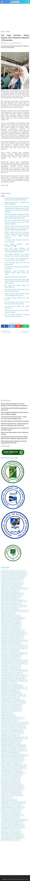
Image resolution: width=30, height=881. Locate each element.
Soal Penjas (17, 785)
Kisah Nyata (14, 690)
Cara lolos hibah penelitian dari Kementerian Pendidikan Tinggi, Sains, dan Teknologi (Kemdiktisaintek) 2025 (17, 250)
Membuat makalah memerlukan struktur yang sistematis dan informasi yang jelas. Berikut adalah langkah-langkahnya (17, 216)
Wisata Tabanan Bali (17, 837)
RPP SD (10, 757)
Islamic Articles (6, 675)
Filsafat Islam (5, 638)
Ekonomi (19, 630)
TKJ (14, 820)
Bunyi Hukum (5, 611)
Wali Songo (4, 830)
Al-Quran (4, 578)
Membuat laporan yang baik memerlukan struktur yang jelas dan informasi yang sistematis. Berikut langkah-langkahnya (17, 228)
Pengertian (16, 740)
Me (10, 713)
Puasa (3, 752)
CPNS (12, 621)
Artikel (18, 583)
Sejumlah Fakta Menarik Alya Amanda (15, 277)
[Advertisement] (15, 19)
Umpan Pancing (17, 825)
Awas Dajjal (5, 588)
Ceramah (4, 613)
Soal (3, 777)
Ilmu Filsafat (5, 655)
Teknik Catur (5, 795)
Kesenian (22, 680)
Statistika (19, 787)
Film (3, 635)
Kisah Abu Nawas (6, 685)
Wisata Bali (15, 832)
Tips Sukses (14, 817)
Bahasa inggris (5, 596)
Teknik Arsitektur (13, 792)
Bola (8, 608)
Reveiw (3, 757)
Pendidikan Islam (6, 737)
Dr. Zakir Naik (5, 625)
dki (18, 621)
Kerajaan (4, 680)
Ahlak (3, 573)
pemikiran (4, 735)
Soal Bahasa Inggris (13, 777)
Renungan (14, 755)
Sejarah (17, 762)
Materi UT (4, 713)
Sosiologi (4, 787)
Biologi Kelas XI (5, 606)
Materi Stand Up (15, 710)
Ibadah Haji (4, 653)
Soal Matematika (6, 785)
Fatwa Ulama (21, 633)
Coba (17, 616)
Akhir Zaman (21, 573)
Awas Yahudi (5, 591)
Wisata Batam (17, 834)
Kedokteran (19, 678)
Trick (9, 825)
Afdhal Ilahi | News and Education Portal (19, 879)
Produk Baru (13, 750)
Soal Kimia (14, 782)
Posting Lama (25, 331)
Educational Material (7, 630)
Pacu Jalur (4, 730)
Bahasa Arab (5, 593)
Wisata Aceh (14, 830)
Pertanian (4, 747)
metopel (19, 718)
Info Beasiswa (21, 663)
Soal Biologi (5, 780)
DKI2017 (3, 623)
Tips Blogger (13, 812)
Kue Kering (13, 695)
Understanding (5, 827)
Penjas (3, 742)
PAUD (20, 732)
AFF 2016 (21, 571)
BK (2, 608)
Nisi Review (11, 725)
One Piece (12, 727)
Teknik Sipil (19, 807)
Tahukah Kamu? (17, 790)
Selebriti (4, 767)
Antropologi (5, 581)
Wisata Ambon (5, 832)
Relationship (5, 755)
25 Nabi (3, 571)
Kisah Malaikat (5, 688)
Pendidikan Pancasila (19, 737)
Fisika (13, 640)
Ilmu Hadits (5, 658)
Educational (15, 628)
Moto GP (15, 723)
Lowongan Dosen (6, 700)
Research (23, 755)
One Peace (4, 727)
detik (7, 185)
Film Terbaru (10, 635)
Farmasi (4, 633)
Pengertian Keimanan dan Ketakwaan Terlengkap (15, 421)
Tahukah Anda (5, 790)
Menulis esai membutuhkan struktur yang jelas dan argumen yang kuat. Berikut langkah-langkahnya (17, 222)
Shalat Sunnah (5, 770)
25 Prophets (12, 571)
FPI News (4, 643)
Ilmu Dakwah (22, 653)
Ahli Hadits (11, 573)
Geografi (4, 645)
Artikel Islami (5, 586)
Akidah (3, 576)
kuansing (4, 695)
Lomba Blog (5, 698)
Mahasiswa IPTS (18, 700)
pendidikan (13, 735)
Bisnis (22, 606)
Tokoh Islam (5, 822)
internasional (5, 670)
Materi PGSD (5, 710)
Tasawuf (4, 792)
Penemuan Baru (6, 740)
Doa (11, 623)
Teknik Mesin (5, 805)
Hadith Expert (21, 645)
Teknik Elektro (16, 795)
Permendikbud (20, 745)
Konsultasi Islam (6, 693)
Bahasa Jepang (5, 598)
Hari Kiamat (22, 648)
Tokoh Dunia (22, 820)
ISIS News (4, 673)
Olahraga (20, 725)
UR (13, 827)
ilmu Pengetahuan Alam (20, 660)
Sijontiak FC (16, 770)
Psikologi (21, 750)
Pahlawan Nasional (16, 730)
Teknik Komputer (6, 802)
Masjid (21, 703)
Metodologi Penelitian (7, 718)
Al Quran (20, 576)
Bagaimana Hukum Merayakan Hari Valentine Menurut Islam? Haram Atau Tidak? (17, 272)
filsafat (20, 635)
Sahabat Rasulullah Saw (8, 760)
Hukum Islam (13, 650)
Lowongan (14, 698)
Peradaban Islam (13, 742)
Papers (13, 732)
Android (12, 578)
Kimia (13, 683)
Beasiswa (15, 598)
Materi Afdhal (16, 705)
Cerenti (12, 613)
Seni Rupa (21, 767)
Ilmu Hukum (14, 658)
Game (10, 643)
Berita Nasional (6, 603)
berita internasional (18, 601)
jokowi (15, 675)
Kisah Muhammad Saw (18, 688)
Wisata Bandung (6, 834)
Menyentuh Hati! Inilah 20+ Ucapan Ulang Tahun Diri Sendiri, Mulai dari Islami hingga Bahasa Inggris (17, 281)
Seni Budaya (13, 767)
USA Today (20, 827)
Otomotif (20, 727)
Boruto (15, 608)
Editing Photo (5, 628)
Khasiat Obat (5, 683)
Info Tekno (14, 668)
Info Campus (5, 665)
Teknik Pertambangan (7, 807)
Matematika (5, 705)
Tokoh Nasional (16, 822)
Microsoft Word (6, 720)
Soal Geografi (5, 782)
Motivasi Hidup (5, 723)
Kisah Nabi (4, 690)
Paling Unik (4, 732)
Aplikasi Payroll (16, 581)
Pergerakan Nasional (7, 745)
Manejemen (14, 703)
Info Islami (14, 665)
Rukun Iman (19, 757)
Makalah (4, 703)
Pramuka (4, 750)
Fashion (12, 633)
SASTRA (20, 760)
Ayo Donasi (14, 591)
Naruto (3, 725)
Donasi (17, 623)
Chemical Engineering (7, 616)
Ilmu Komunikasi (6, 660)
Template (4, 812)
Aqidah (3, 583)
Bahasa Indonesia (16, 593)
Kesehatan (13, 680)
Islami (11, 673)
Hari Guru (12, 648)
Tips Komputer (16, 815)
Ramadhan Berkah (12, 752)
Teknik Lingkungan (18, 802)
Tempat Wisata (15, 810)
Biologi (16, 603)
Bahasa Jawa (16, 596)
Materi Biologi (5, 708)
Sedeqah (9, 762)
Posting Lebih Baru (6, 331)
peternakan (14, 747)
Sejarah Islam (19, 765)
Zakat (16, 839)
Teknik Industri (5, 797)
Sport (11, 787)
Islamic (18, 673)
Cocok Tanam (5, 618)
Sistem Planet (16, 775)
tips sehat (4, 817)
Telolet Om (4, 810)
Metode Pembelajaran (7, 715)
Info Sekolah (5, 668)
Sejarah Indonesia (6, 765)
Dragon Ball (15, 625)
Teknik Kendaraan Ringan (8, 800)
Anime (19, 578)
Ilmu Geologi (15, 655)
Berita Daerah (5, 601)
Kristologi (17, 693)
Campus (14, 611)
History (4, 650)
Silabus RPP (18, 772)
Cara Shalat (23, 611)
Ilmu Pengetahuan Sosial (8, 663)
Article (11, 583)
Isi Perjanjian (21, 670)
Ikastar (13, 653)
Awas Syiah (22, 588)
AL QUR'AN (11, 576)
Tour (3, 825)
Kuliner (21, 695)
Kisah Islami (17, 685)
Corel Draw (5, 621)
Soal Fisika (14, 780)
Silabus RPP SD (5, 775)
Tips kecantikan (6, 815)
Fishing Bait (5, 640)
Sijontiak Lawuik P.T (7, 772)
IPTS (13, 670)
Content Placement (17, 618)
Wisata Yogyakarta (6, 839)
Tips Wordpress (6, 820)
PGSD (21, 747)
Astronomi (16, 586)
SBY (2, 762)
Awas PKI (13, 588)
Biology (15, 606)
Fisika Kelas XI (21, 640)
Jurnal (23, 675)
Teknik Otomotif (16, 805)
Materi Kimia (16, 708)
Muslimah (23, 723)
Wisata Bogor (5, 837)
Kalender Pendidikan (7, 678)
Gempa (17, 643)
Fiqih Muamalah (17, 638)
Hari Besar (4, 648)
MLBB (14, 720)
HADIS (12, 645)
